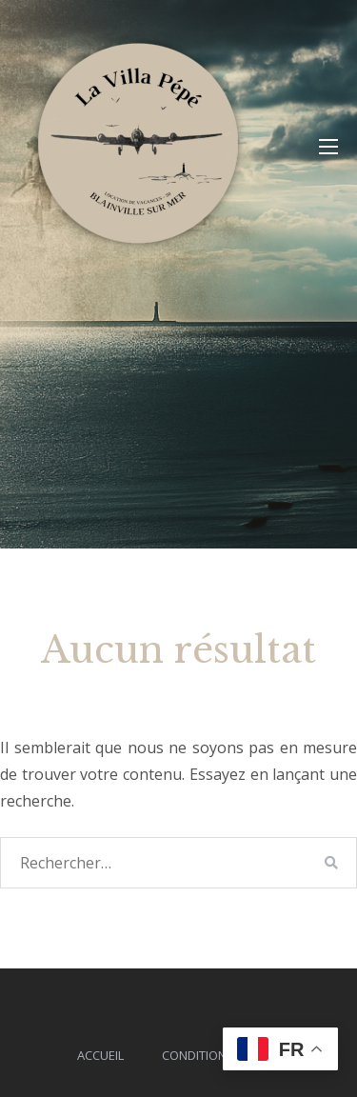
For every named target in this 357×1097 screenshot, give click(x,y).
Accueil (100, 1055)
